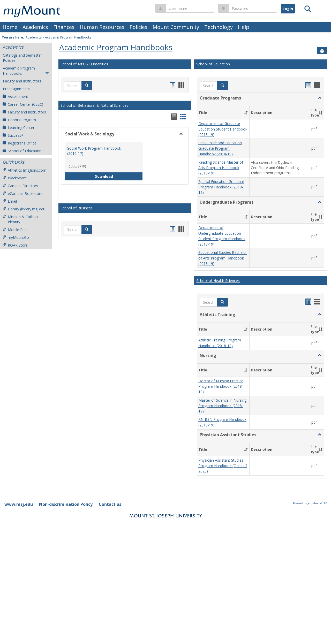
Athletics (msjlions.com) (25, 170)
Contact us (110, 504)
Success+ (13, 135)
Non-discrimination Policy (66, 504)
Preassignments (16, 88)
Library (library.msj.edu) (25, 209)
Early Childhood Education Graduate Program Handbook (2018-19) (220, 148)
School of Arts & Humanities (84, 64)
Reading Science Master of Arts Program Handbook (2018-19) (220, 168)
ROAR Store (15, 245)
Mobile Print (15, 229)
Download (119, 176)
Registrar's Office (19, 143)
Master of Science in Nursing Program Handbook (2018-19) (222, 406)
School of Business (77, 207)
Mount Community (176, 27)
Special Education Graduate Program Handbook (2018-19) (221, 187)
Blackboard (15, 177)
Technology (218, 27)
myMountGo (16, 237)
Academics (35, 27)
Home (10, 27)
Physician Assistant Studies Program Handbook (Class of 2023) (222, 466)
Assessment (15, 96)
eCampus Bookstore (22, 193)
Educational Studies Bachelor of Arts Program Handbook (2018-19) (222, 258)
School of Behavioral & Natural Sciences (94, 105)
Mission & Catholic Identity (21, 219)
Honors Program (19, 119)
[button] (86, 85)
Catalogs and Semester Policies (22, 58)
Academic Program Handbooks (68, 37)
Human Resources (102, 27)
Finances (63, 27)
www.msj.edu (18, 504)
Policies (138, 27)
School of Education (22, 150)
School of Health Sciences (218, 280)
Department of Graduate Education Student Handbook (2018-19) (222, 129)
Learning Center (18, 127)
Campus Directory (20, 185)
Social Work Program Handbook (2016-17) (94, 151)
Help (243, 27)
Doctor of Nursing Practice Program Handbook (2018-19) (220, 386)
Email (10, 201)
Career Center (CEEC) (23, 104)
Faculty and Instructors (22, 81)
